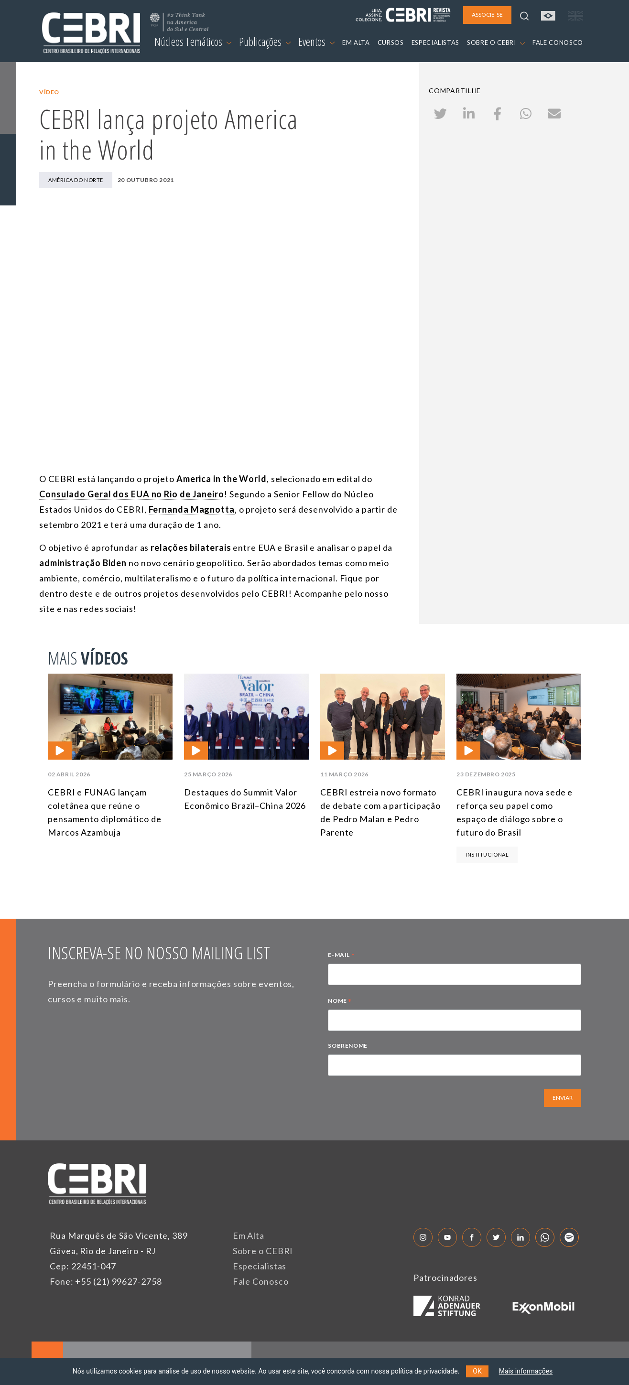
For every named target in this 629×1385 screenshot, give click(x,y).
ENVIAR (563, 1097)
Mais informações (526, 1371)
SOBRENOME (347, 1045)
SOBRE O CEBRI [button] (496, 42)
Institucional (487, 854)
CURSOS (391, 42)
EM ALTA (356, 42)
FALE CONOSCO (557, 42)
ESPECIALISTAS (435, 42)
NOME (340, 1002)
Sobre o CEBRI (263, 1250)
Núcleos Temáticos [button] (192, 41)
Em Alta (248, 1235)
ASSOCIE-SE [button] (487, 14)
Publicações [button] (265, 41)
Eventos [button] (316, 41)
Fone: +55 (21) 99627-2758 (106, 1281)
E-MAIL (341, 956)
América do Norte (75, 180)
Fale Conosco (261, 1281)
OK (477, 1371)
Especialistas (260, 1266)
